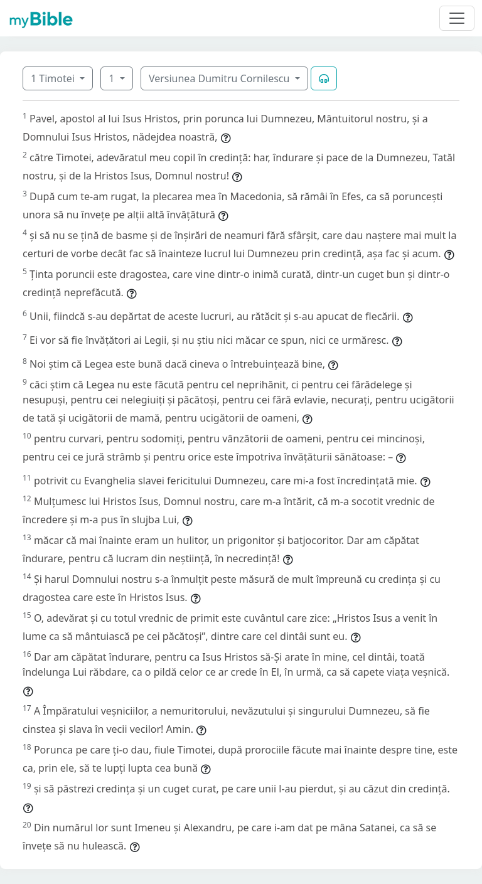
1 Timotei (54, 78)
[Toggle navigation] (456, 18)
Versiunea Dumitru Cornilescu (220, 78)
